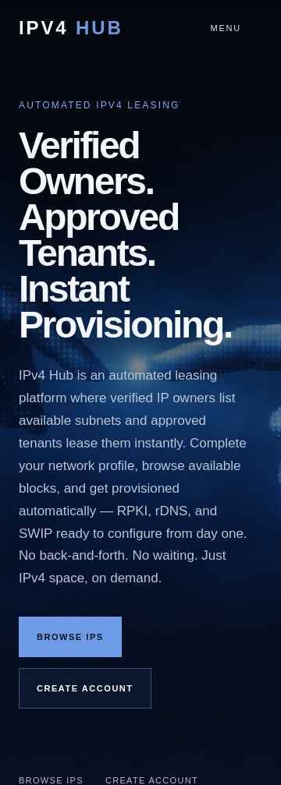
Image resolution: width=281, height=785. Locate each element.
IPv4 (71, 28)
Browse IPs (70, 637)
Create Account (85, 688)
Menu (226, 28)
